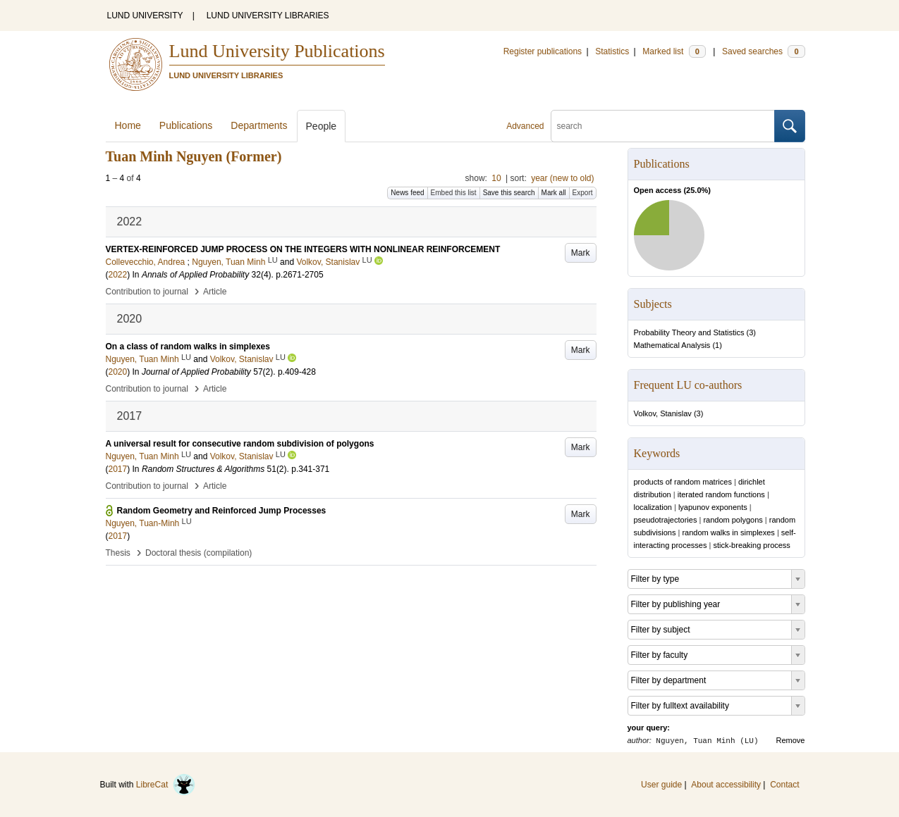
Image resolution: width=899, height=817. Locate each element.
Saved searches (763, 51)
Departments (259, 125)
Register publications (542, 51)
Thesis (118, 553)
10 (496, 178)
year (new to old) (562, 178)
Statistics (612, 51)
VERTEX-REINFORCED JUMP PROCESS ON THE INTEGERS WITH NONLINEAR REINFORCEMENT (303, 249)
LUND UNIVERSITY (145, 15)
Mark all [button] (554, 193)
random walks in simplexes (728, 532)
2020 (118, 372)
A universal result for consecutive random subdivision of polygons (240, 444)
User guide (661, 785)
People (321, 126)
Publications (186, 125)
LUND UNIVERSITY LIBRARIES (268, 15)
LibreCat (165, 784)
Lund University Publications (277, 51)
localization (653, 507)
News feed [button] (407, 193)
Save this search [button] (509, 193)
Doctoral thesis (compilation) (198, 553)
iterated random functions (721, 494)
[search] (663, 126)
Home (128, 125)
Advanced (525, 126)
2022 (118, 275)
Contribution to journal (147, 292)
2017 (118, 469)
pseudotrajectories (665, 520)
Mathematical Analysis (672, 345)
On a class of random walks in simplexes (188, 346)
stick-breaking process (751, 545)
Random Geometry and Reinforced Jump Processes (221, 511)
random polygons (732, 520)
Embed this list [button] (454, 193)
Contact (784, 785)
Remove (790, 740)
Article (214, 292)
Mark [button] (580, 253)
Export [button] (583, 193)
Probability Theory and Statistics (689, 332)
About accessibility (726, 785)
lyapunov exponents (712, 507)
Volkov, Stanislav (663, 413)
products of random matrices (683, 482)
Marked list (673, 51)
